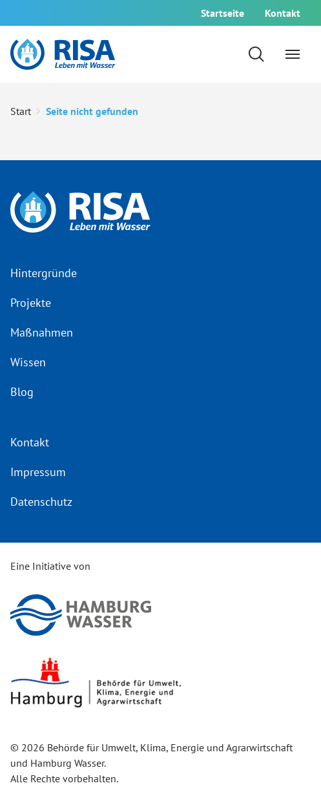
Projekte (30, 302)
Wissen (28, 362)
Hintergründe (43, 272)
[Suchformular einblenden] (256, 54)
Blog (22, 391)
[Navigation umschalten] (292, 54)
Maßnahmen (41, 332)
